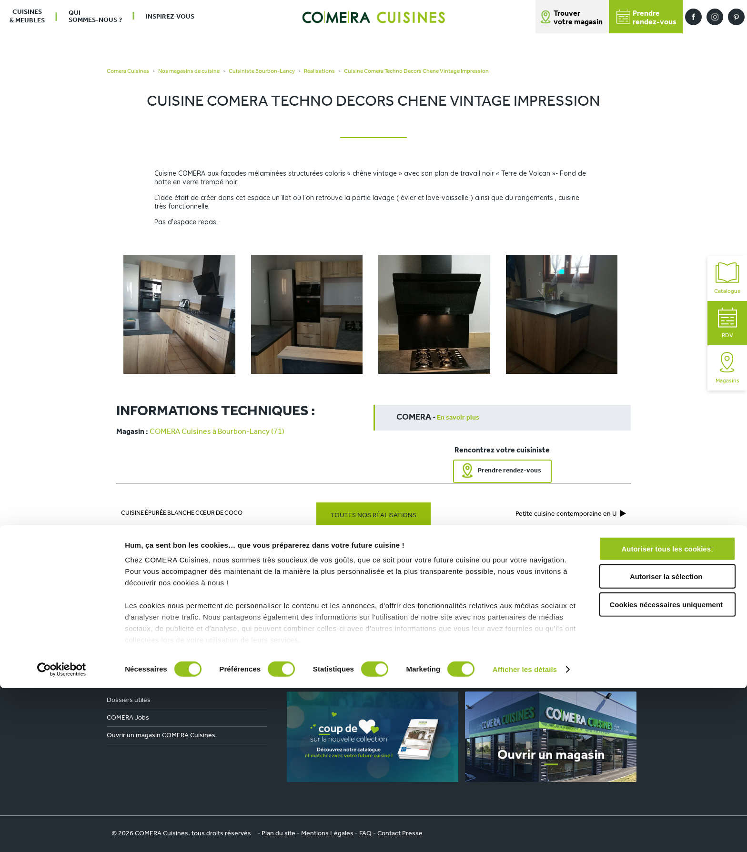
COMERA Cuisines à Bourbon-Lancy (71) (217, 432)
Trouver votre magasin (578, 18)
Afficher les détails (525, 833)
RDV (727, 323)
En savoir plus (458, 417)
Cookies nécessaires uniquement (666, 768)
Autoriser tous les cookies (666, 713)
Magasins (727, 368)
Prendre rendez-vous (509, 470)
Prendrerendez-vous (646, 18)
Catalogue (727, 278)
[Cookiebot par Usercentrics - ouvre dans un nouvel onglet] (61, 833)
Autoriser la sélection (666, 740)
